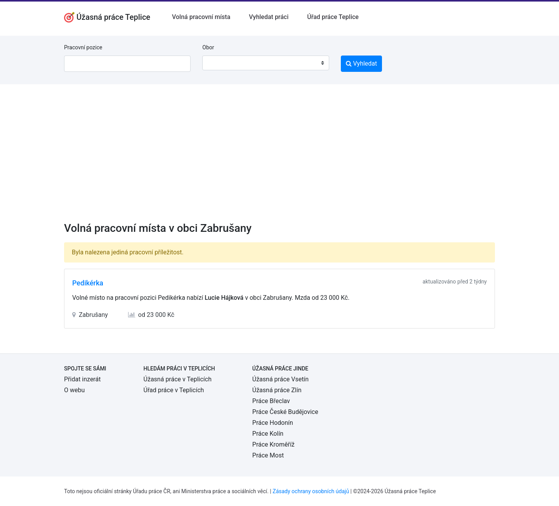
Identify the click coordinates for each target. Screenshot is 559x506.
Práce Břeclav (271, 401)
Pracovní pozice (83, 47)
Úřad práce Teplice (333, 17)
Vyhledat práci (268, 17)
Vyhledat (361, 63)
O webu (74, 390)
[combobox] (265, 63)
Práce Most (268, 455)
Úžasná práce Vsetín (280, 379)
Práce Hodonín (272, 422)
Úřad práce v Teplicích (174, 390)
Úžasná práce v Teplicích (178, 379)
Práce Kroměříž (273, 444)
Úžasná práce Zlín (277, 390)
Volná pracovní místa (201, 17)
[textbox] (218, 63)
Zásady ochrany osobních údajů (311, 491)
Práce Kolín (267, 433)
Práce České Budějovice (285, 412)
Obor (208, 47)
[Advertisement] (279, 158)
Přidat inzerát (82, 379)
